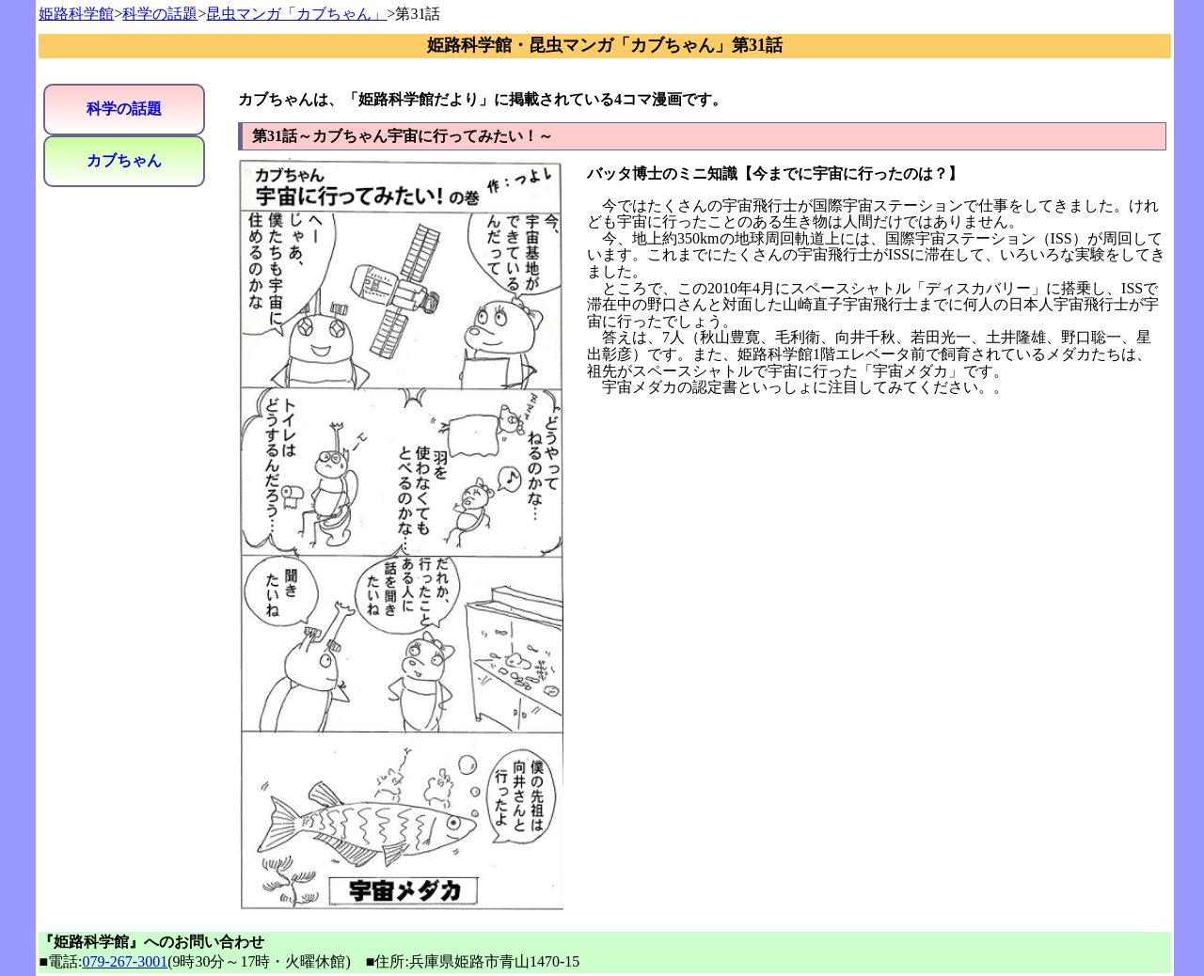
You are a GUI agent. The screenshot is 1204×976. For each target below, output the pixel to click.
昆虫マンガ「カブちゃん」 (296, 14)
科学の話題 (160, 14)
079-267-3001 (125, 961)
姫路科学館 (76, 14)
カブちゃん (124, 160)
